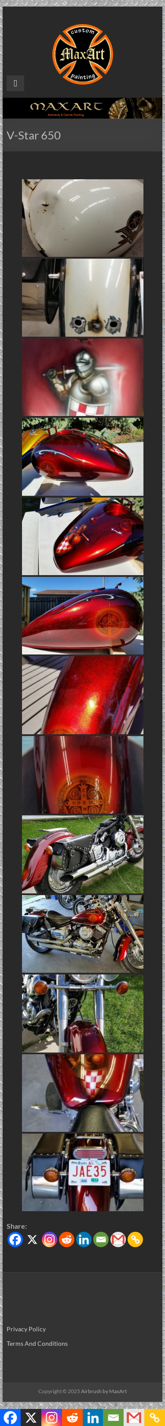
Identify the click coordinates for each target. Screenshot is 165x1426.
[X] (32, 1239)
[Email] (101, 1239)
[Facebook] (15, 1239)
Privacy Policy (26, 1329)
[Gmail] (118, 1239)
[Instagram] (49, 1239)
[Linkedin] (84, 1239)
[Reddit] (66, 1239)
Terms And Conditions (37, 1343)
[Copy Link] (135, 1239)
